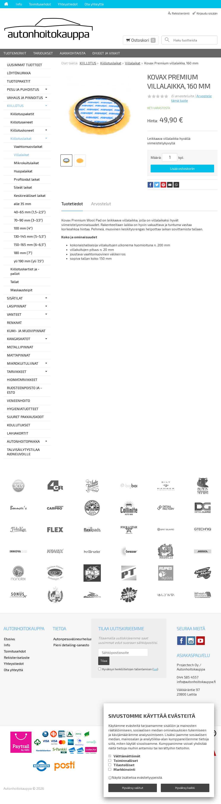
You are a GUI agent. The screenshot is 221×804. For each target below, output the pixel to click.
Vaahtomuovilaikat (28, 146)
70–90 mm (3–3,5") (28, 220)
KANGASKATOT (18, 339)
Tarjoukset (43, 53)
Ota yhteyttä (94, 4)
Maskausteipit (21, 290)
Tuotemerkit (14, 53)
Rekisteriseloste (16, 656)
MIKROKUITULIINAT (22, 363)
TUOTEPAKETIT (18, 81)
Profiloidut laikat (27, 179)
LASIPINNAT (16, 306)
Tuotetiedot (72, 203)
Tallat (14, 282)
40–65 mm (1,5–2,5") (30, 212)
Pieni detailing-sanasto (70, 644)
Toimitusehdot (40, 4)
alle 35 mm (22, 204)
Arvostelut (101, 203)
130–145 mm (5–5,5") (30, 236)
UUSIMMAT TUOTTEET (24, 65)
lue (155, 668)
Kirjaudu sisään (207, 13)
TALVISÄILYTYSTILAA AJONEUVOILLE (23, 451)
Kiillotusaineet (21, 122)
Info (19, 4)
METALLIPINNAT (20, 347)
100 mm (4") (23, 228)
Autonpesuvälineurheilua (72, 639)
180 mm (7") (23, 253)
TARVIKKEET (16, 371)
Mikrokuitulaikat (26, 163)
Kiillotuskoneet (22, 130)
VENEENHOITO (18, 400)
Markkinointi (124, 770)
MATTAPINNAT (18, 355)
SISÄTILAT (15, 298)
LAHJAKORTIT (17, 433)
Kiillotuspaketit (22, 114)
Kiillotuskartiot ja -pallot (24, 271)
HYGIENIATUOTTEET (22, 409)
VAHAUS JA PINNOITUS (25, 98)
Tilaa (103, 660)
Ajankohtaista (72, 53)
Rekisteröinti (180, 13)
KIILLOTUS (15, 105)
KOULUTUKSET (18, 425)
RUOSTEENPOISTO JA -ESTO (24, 390)
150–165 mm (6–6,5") (30, 244)
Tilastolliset (124, 765)
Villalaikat (21, 155)
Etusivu (8, 639)
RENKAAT (14, 322)
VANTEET (14, 314)
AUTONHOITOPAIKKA (23, 441)
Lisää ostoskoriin (182, 168)
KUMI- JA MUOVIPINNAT (26, 331)
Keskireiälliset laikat (30, 195)
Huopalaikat (23, 171)
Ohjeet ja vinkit (106, 53)
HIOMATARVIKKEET (22, 379)
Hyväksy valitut (132, 788)
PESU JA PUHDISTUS (23, 89)
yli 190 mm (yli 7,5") (29, 261)
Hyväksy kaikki (185, 788)
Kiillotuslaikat (21, 138)
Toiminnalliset (126, 761)
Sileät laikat (23, 187)
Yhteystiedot (68, 4)
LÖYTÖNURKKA (19, 73)
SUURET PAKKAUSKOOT (25, 417)
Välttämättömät (127, 756)
